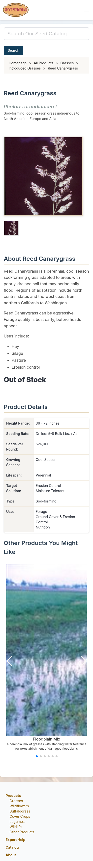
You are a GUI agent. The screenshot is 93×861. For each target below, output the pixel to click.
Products (13, 795)
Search (13, 50)
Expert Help (16, 839)
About (11, 855)
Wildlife (16, 827)
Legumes (17, 821)
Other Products (22, 832)
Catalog (12, 847)
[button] (87, 10)
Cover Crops (20, 816)
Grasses (16, 801)
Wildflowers (19, 806)
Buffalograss (20, 811)
